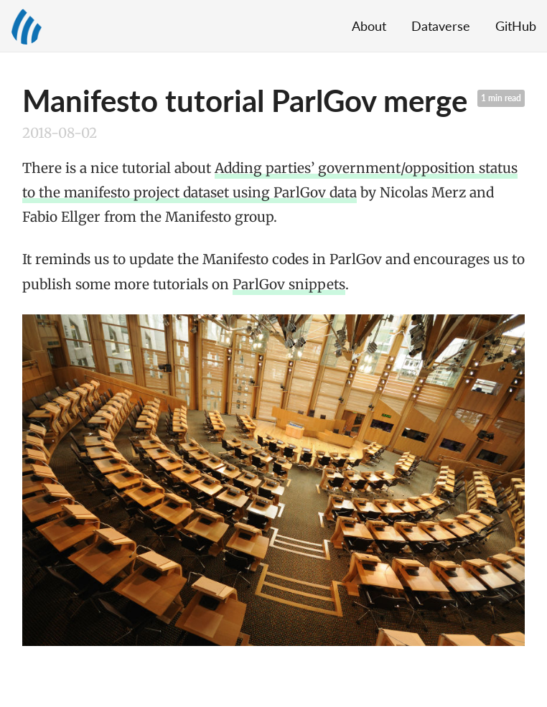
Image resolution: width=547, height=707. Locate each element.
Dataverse (440, 26)
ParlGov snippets (289, 284)
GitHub (515, 26)
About (369, 26)
